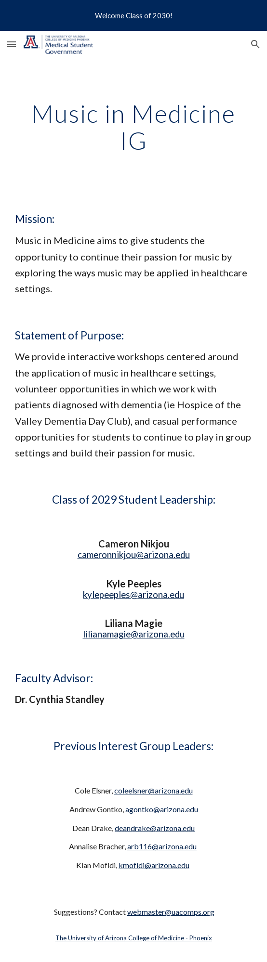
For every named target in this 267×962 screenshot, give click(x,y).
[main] (133, 126)
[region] (133, 15)
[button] (11, 44)
